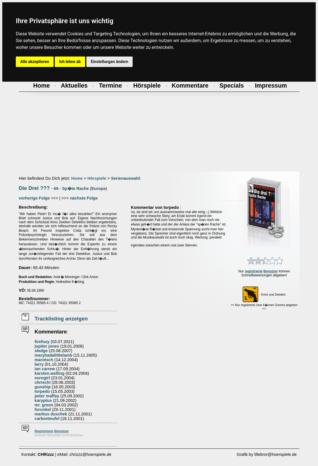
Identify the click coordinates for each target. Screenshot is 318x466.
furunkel (43, 409)
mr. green (44, 405)
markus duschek (51, 414)
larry (39, 364)
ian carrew (45, 369)
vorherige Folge (34, 198)
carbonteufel (47, 418)
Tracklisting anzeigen (61, 319)
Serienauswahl (125, 178)
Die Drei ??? (34, 188)
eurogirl (42, 378)
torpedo (42, 391)
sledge (41, 350)
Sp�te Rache (75, 188)
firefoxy (42, 341)
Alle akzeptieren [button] (34, 61)
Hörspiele (96, 178)
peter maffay (47, 396)
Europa (98, 188)
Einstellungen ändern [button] (109, 61)
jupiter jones (47, 346)
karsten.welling (50, 373)
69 (56, 188)
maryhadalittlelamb (54, 355)
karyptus (43, 400)
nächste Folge (84, 198)
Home (77, 178)
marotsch (44, 359)
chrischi (43, 382)
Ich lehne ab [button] (70, 61)
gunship (43, 387)
